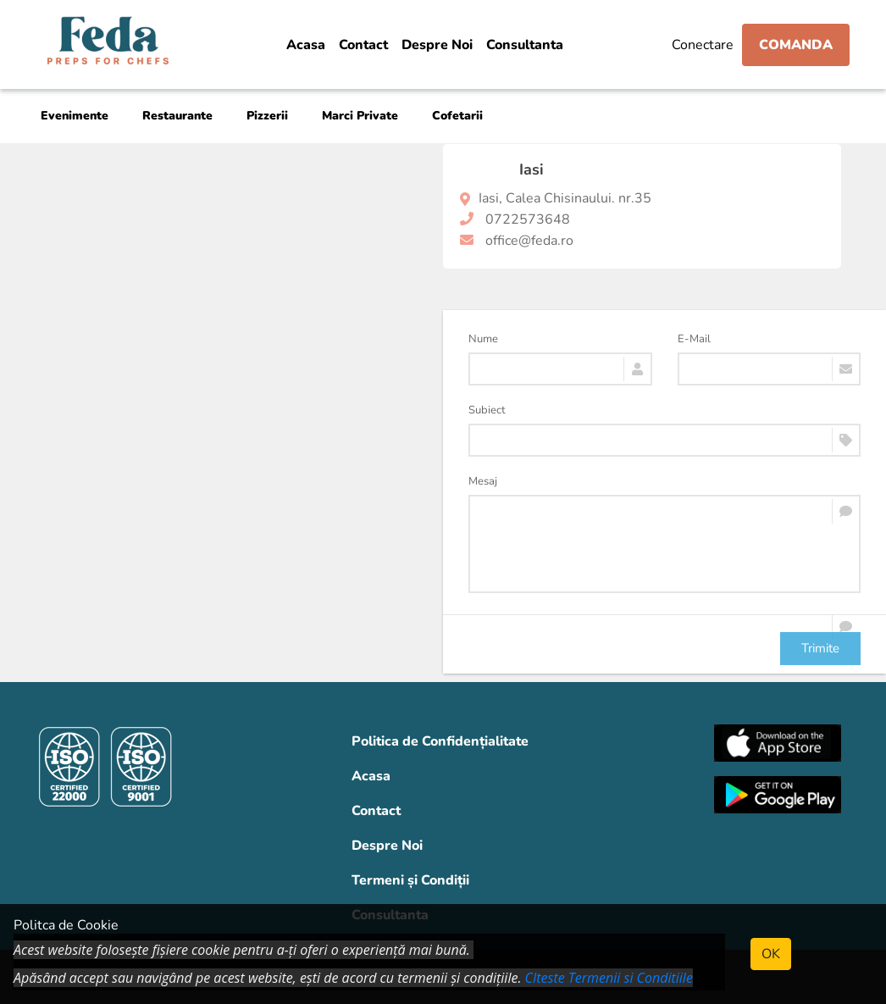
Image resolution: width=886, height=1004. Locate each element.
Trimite (820, 648)
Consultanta (524, 45)
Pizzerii (267, 116)
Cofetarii (457, 116)
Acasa (305, 45)
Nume (483, 339)
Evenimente (74, 116)
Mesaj (482, 481)
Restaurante (177, 116)
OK (770, 954)
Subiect (487, 410)
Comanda (796, 44)
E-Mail (694, 339)
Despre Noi (437, 45)
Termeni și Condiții (410, 880)
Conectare (703, 45)
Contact (363, 45)
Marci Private (360, 116)
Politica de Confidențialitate (440, 741)
